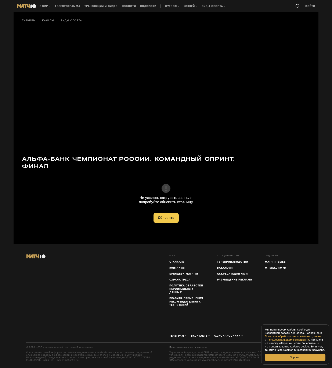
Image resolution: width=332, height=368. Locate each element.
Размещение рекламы (235, 279)
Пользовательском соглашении (288, 340)
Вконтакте (199, 335)
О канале (176, 262)
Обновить (166, 217)
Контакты (177, 267)
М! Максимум (276, 267)
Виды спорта (71, 20)
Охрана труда (180, 279)
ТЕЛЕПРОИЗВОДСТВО (232, 262)
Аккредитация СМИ (232, 273)
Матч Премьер (276, 262)
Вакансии (225, 267)
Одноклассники (227, 335)
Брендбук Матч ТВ (183, 273)
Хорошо (295, 357)
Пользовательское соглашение (188, 347)
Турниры (29, 20)
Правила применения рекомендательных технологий (186, 302)
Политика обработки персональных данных (186, 289)
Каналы (48, 20)
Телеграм (176, 335)
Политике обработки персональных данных (294, 336)
